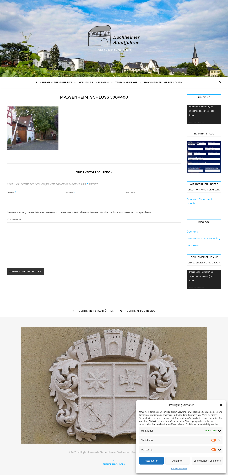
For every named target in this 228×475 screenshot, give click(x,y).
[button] (221, 405)
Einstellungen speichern (207, 460)
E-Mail (71, 192)
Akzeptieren (151, 460)
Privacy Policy (212, 238)
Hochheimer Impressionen (163, 82)
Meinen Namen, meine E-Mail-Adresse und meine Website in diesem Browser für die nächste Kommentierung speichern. (79, 212)
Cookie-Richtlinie (179, 468)
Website (130, 192)
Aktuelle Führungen (93, 82)
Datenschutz (194, 238)
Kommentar (14, 219)
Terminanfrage (126, 82)
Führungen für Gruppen (54, 82)
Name (11, 192)
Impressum (193, 245)
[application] (204, 114)
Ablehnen (177, 460)
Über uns (192, 231)
